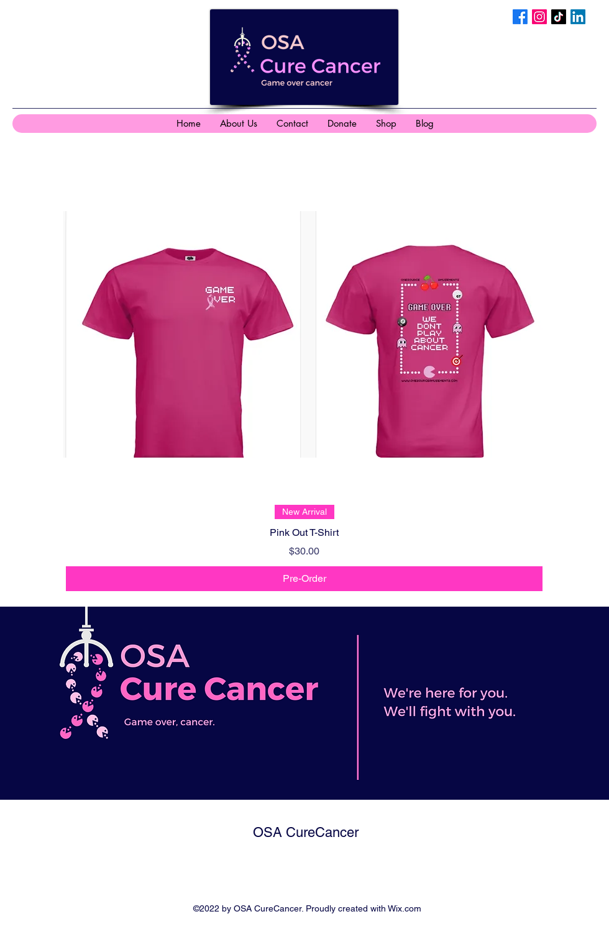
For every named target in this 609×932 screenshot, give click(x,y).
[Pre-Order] (304, 578)
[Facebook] (520, 16)
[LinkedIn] (577, 16)
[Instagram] (539, 16)
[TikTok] (558, 16)
